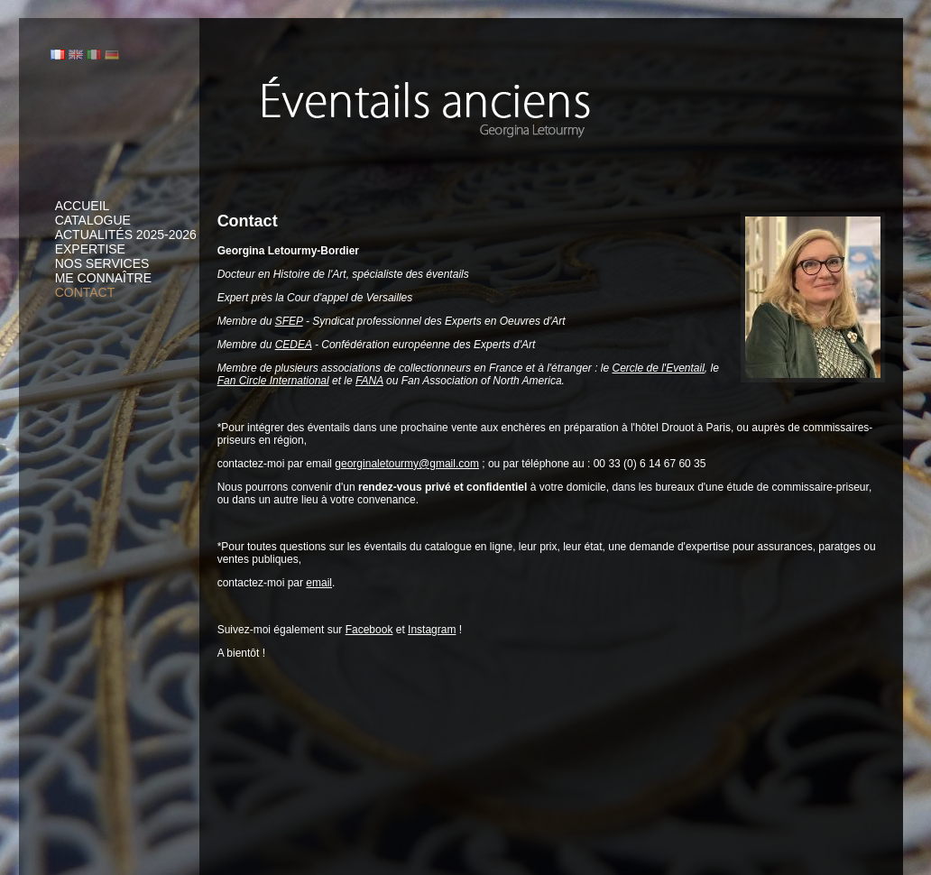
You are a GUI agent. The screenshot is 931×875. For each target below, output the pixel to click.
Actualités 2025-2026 (126, 234)
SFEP (289, 321)
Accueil (82, 205)
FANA (369, 380)
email (319, 582)
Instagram (432, 629)
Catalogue (93, 220)
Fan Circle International (273, 380)
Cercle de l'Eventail (658, 368)
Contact (85, 292)
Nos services (102, 263)
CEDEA (293, 344)
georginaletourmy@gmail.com (407, 463)
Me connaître (103, 278)
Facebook (369, 629)
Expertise (90, 249)
